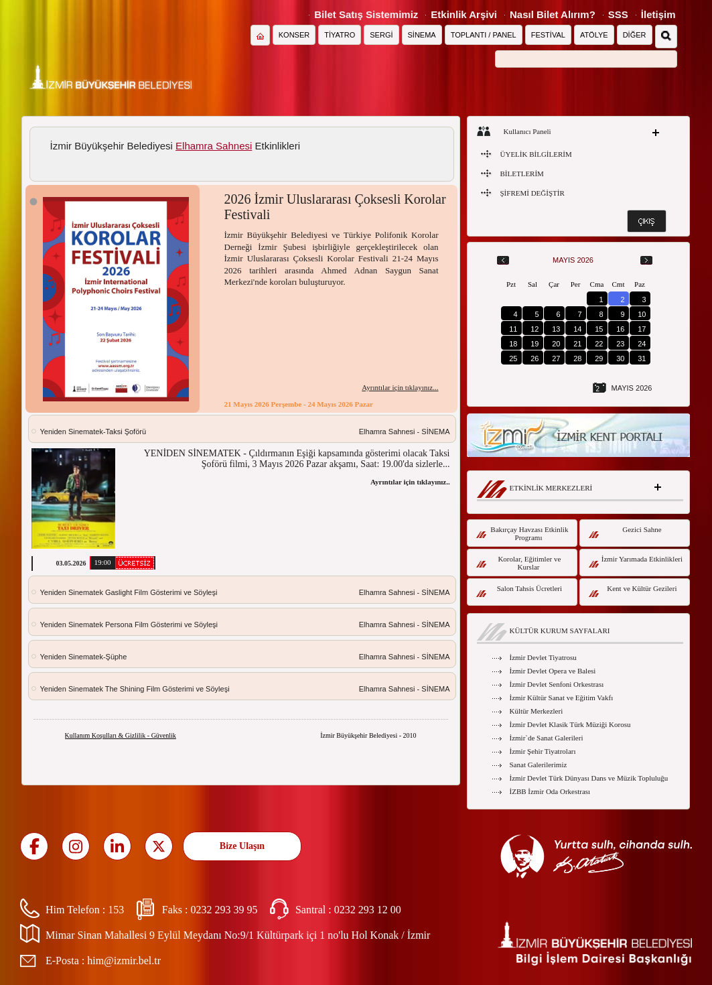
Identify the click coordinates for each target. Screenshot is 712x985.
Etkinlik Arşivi (464, 14)
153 (116, 909)
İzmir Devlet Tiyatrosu (543, 657)
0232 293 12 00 (367, 909)
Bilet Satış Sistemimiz (366, 14)
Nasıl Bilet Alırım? (552, 14)
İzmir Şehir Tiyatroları (543, 751)
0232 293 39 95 (223, 909)
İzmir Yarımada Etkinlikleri (636, 561)
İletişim (658, 14)
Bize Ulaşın (242, 846)
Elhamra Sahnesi (213, 145)
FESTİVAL (548, 35)
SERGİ (381, 35)
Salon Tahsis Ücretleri (519, 590)
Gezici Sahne (625, 531)
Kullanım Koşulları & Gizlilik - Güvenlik (120, 735)
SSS (618, 14)
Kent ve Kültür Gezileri (633, 590)
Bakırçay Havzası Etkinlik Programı (522, 533)
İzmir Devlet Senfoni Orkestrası (557, 684)
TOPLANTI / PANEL (483, 35)
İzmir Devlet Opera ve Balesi (553, 671)
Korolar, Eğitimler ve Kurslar (518, 563)
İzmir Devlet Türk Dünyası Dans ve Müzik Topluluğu (589, 778)
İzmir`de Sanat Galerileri (546, 738)
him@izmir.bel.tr (124, 960)
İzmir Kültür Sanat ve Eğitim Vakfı (562, 698)
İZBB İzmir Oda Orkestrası (550, 791)
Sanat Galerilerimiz (538, 765)
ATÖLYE (594, 35)
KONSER (294, 35)
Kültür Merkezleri (536, 711)
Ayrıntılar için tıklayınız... (400, 387)
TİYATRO (339, 35)
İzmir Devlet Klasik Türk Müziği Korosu (570, 724)
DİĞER (634, 35)
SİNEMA (422, 35)
